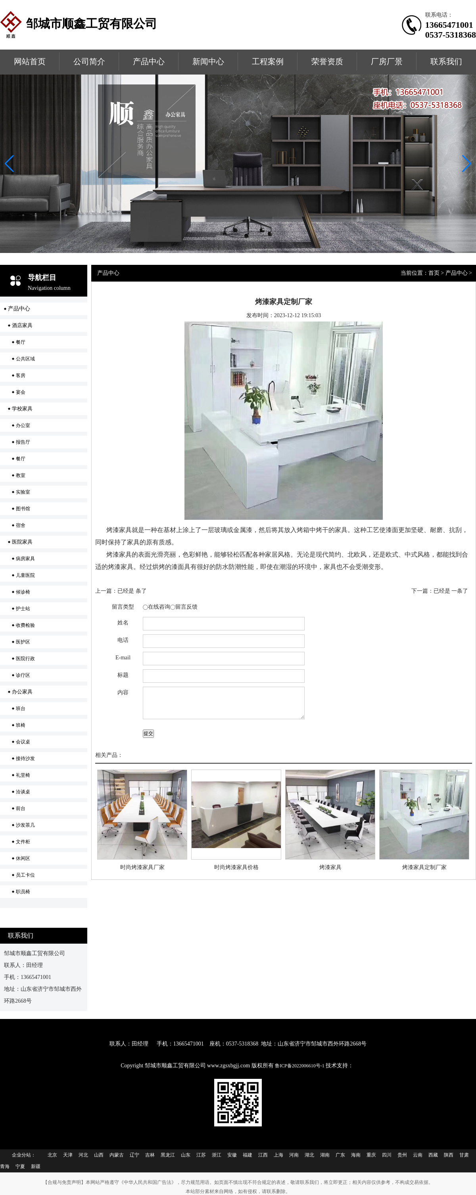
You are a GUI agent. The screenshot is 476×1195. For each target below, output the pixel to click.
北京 (52, 1155)
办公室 (23, 425)
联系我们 (446, 61)
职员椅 (23, 891)
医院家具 (22, 542)
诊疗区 (23, 675)
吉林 (150, 1155)
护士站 (23, 608)
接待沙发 (25, 758)
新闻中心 (208, 61)
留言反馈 (186, 607)
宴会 (20, 392)
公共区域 (25, 359)
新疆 (35, 1166)
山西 (99, 1155)
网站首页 (30, 61)
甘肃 (464, 1155)
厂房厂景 (387, 61)
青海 (5, 1166)
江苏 (201, 1155)
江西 (263, 1155)
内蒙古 (116, 1155)
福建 (247, 1155)
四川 (387, 1155)
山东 (185, 1155)
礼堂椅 (23, 775)
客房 (20, 375)
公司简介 (89, 61)
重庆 (371, 1155)
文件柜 (23, 842)
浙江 (216, 1155)
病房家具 (25, 558)
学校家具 (22, 409)
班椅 (20, 725)
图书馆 (23, 508)
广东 (340, 1155)
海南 (356, 1155)
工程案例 (268, 61)
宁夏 (20, 1166)
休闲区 (23, 858)
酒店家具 (22, 325)
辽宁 (134, 1155)
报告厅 (23, 442)
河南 (294, 1155)
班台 (20, 708)
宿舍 (20, 525)
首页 (434, 273)
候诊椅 (23, 592)
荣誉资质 (327, 61)
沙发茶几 (25, 825)
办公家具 (22, 692)
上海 (278, 1155)
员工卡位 (25, 875)
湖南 (325, 1155)
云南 (417, 1155)
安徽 (232, 1155)
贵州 (402, 1155)
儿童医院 (25, 575)
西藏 (433, 1155)
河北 (83, 1155)
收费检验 (25, 625)
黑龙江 (168, 1155)
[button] (466, 163)
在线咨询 (159, 607)
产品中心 (149, 61)
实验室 (23, 492)
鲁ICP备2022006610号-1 (300, 1066)
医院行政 (25, 658)
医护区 (23, 642)
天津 (68, 1155)
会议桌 (23, 742)
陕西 (448, 1155)
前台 (20, 808)
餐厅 (20, 342)
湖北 (309, 1155)
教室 (20, 475)
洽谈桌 (23, 792)
